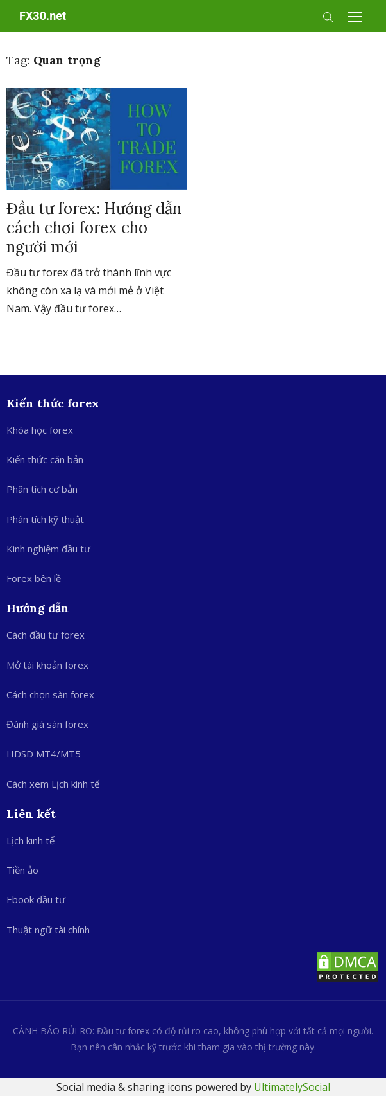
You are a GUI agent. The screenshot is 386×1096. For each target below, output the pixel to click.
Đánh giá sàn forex (47, 724)
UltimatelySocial (292, 1087)
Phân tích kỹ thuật (45, 519)
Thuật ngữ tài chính (48, 929)
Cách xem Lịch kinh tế (52, 783)
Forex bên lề (33, 578)
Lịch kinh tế (30, 840)
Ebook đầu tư (35, 899)
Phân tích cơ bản (42, 488)
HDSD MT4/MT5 (43, 753)
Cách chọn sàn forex (50, 694)
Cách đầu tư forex (45, 634)
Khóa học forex (39, 429)
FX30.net (42, 15)
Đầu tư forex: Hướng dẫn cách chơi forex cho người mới (93, 228)
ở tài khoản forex (51, 664)
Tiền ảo (22, 869)
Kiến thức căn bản (44, 459)
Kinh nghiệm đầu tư (48, 548)
